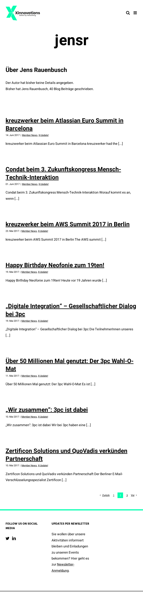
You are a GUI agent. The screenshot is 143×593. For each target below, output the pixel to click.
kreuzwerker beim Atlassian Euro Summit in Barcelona (64, 124)
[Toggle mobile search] (128, 13)
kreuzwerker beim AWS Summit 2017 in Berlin (68, 224)
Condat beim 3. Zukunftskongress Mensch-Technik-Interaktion (63, 173)
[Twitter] (7, 538)
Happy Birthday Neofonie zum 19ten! (55, 265)
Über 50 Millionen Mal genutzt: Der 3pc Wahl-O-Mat (70, 365)
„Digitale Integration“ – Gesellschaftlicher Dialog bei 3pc (71, 310)
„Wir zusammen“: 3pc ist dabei (47, 409)
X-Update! (44, 135)
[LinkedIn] (14, 538)
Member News (29, 135)
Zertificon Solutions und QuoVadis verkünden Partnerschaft (66, 455)
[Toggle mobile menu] (135, 13)
